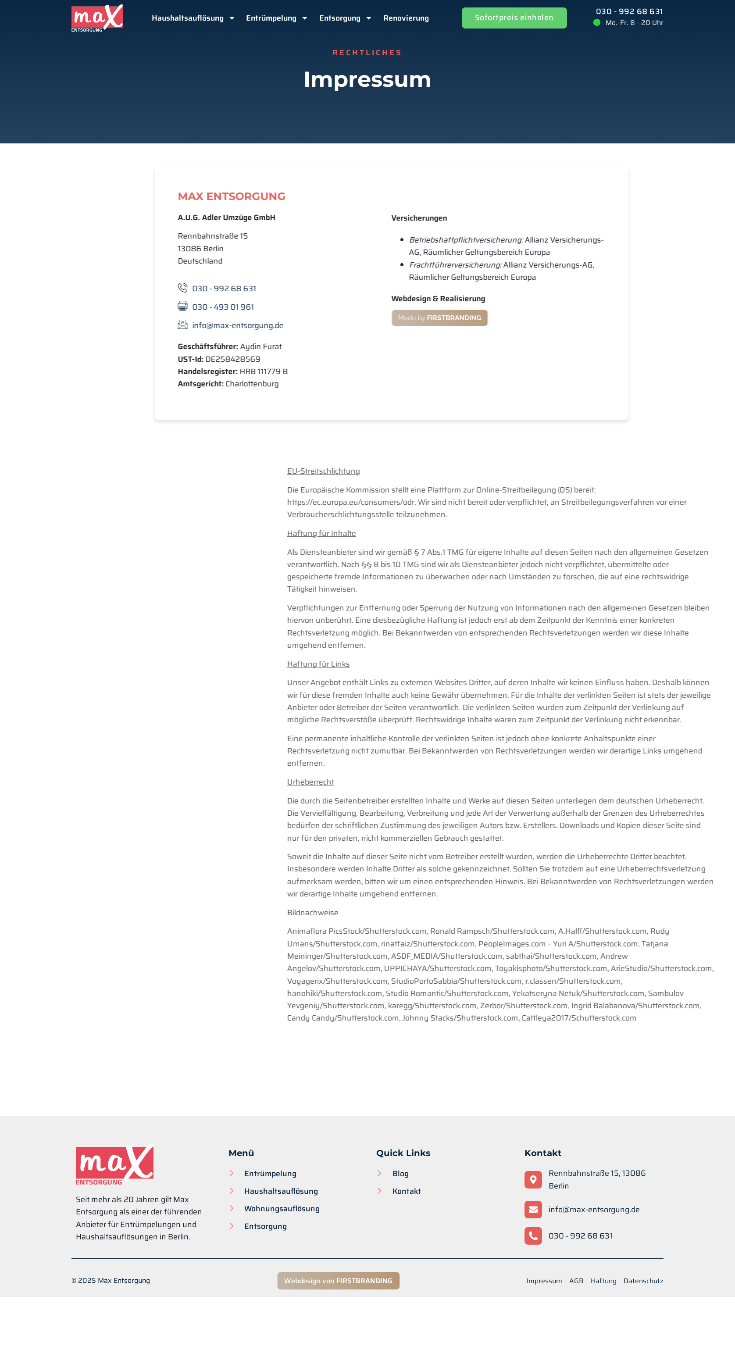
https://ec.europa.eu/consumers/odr (522, 502)
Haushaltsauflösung (194, 18)
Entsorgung (346, 18)
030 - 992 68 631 (630, 11)
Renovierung (406, 18)
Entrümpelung (277, 18)
